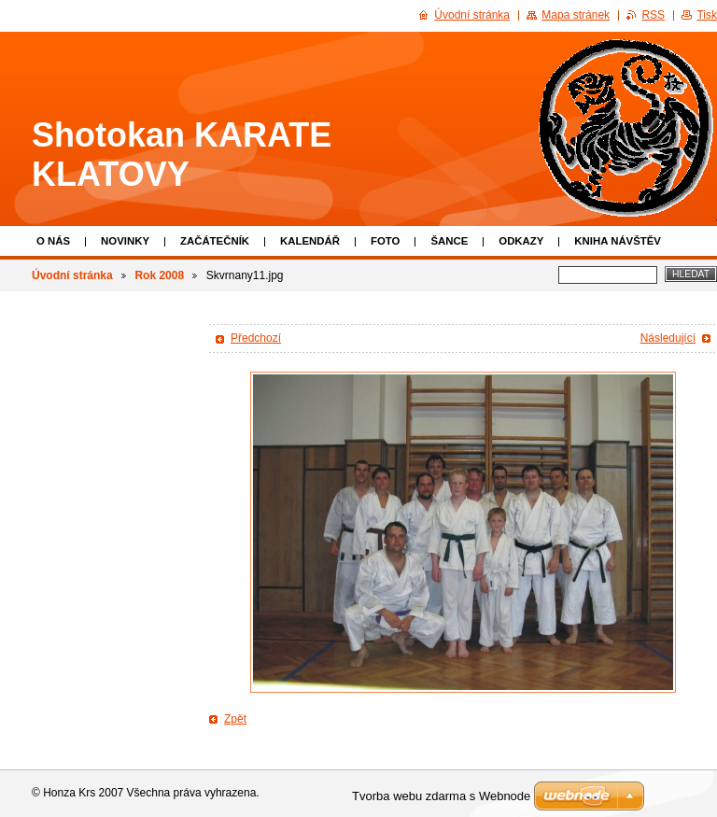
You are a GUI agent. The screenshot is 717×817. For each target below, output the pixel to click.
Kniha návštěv (617, 241)
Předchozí (256, 338)
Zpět (235, 718)
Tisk (706, 14)
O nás (53, 241)
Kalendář (310, 241)
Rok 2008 (159, 275)
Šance (449, 241)
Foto (385, 241)
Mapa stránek (575, 14)
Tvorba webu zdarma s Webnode (441, 796)
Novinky (125, 241)
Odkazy (521, 241)
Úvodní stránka (72, 275)
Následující (668, 338)
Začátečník (214, 241)
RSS (653, 14)
